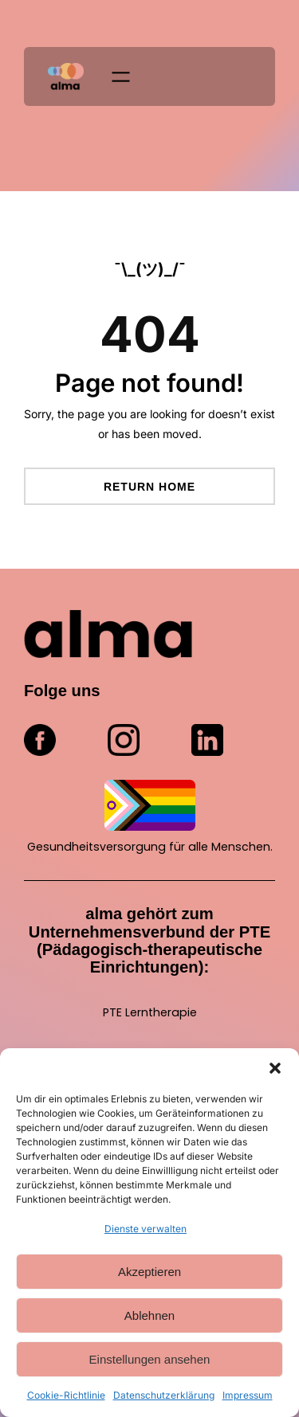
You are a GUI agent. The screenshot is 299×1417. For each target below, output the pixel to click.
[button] (275, 1068)
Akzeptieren (149, 1271)
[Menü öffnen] (121, 77)
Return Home (149, 486)
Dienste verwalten (145, 1229)
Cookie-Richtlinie (66, 1395)
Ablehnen (149, 1315)
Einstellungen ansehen (149, 1359)
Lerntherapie (161, 1012)
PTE (114, 1012)
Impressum (247, 1395)
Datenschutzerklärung (163, 1395)
